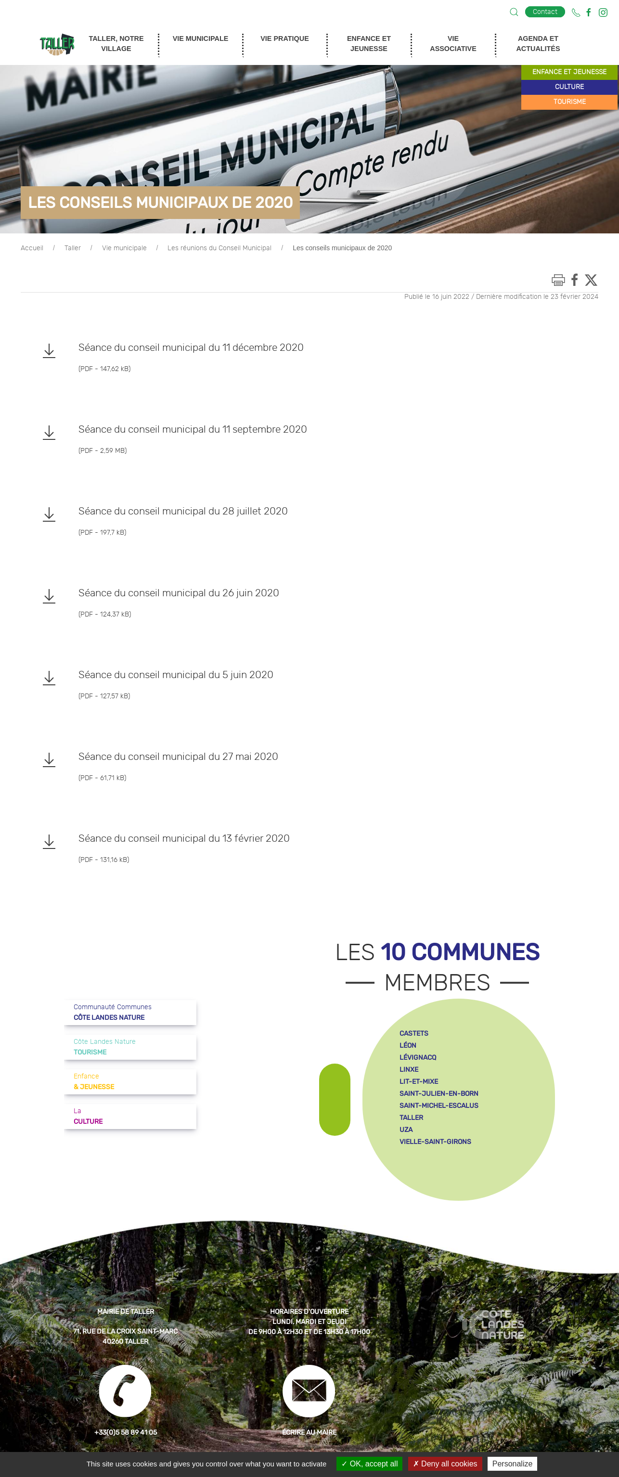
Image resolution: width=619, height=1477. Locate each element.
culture (569, 87)
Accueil (32, 248)
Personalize (512, 1464)
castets (414, 1033)
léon (408, 1045)
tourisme (570, 102)
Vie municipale (124, 248)
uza (406, 1130)
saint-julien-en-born (439, 1094)
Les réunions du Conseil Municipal (219, 248)
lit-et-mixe (419, 1082)
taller (411, 1118)
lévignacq (418, 1057)
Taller (72, 248)
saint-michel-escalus (439, 1106)
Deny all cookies (445, 1464)
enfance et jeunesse (569, 72)
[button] (514, 12)
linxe (409, 1070)
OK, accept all (369, 1464)
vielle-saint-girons (435, 1142)
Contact (545, 11)
